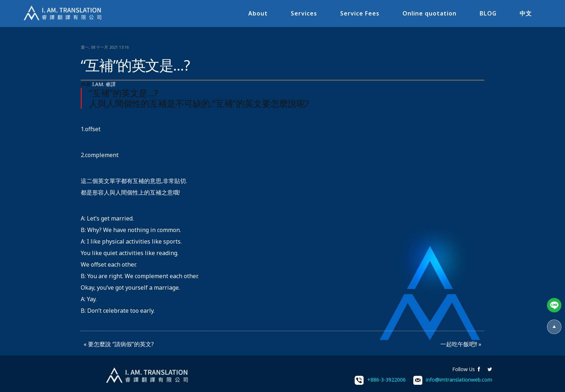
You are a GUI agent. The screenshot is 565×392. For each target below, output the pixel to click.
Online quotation (429, 13)
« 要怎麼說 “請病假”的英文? (119, 344)
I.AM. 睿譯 (104, 84)
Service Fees (359, 13)
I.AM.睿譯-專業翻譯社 (63, 13)
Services (304, 13)
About (258, 13)
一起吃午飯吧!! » (460, 344)
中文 (526, 13)
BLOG (488, 13)
